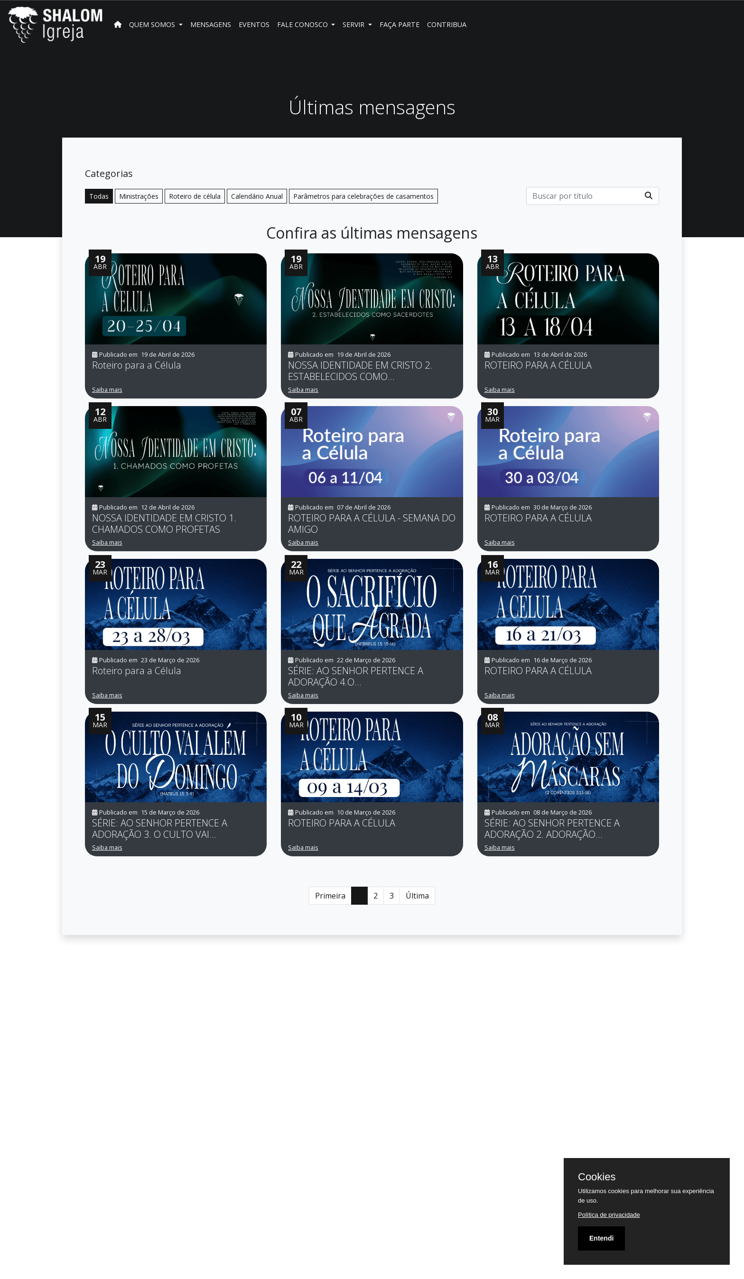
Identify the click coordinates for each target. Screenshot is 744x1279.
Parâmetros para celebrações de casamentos (363, 196)
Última (417, 895)
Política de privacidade (609, 1214)
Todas (99, 196)
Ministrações (138, 196)
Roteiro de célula (195, 196)
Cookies (596, 1177)
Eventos (254, 24)
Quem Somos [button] (153, 24)
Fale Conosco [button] (303, 24)
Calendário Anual (257, 196)
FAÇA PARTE (399, 24)
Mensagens (210, 24)
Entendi (601, 1238)
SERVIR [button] (354, 24)
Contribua (446, 24)
